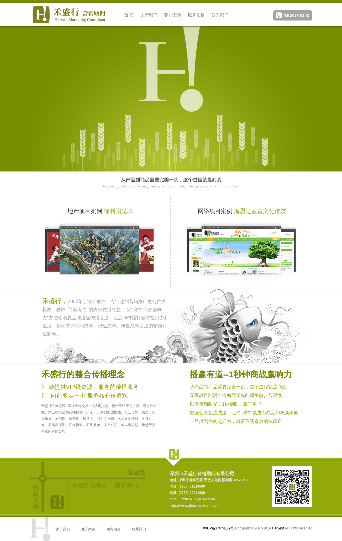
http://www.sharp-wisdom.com (195, 505)
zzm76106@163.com (198, 499)
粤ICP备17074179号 (218, 528)
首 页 (129, 14)
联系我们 (220, 14)
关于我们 (149, 14)
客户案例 (172, 14)
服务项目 (196, 14)
